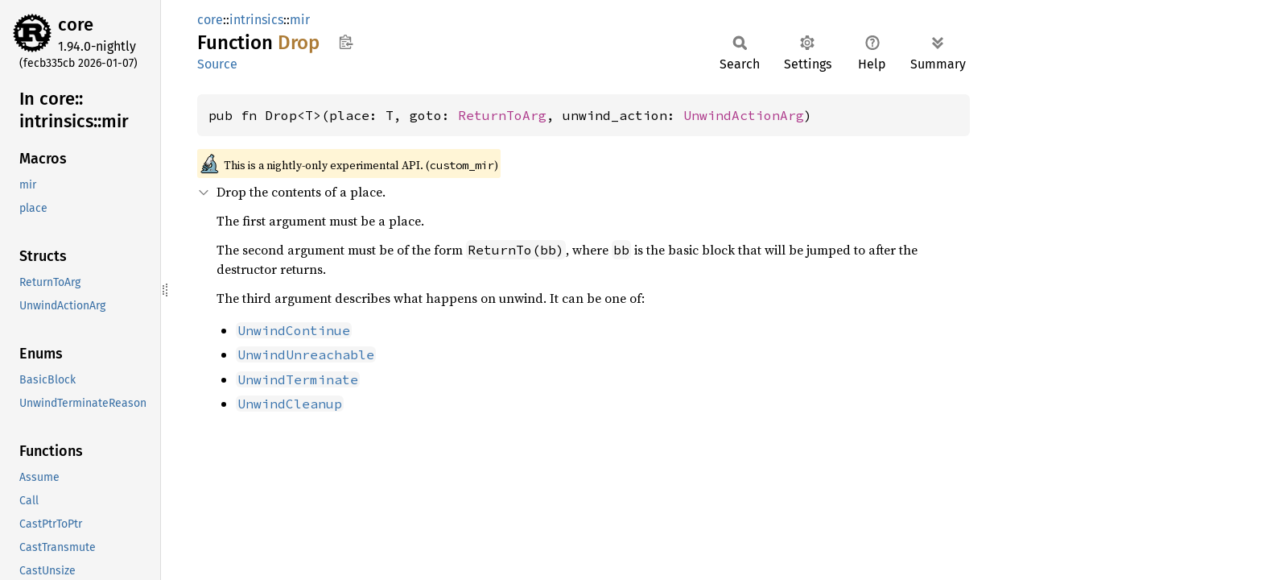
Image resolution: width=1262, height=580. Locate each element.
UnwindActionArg (743, 115)
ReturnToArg (502, 115)
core (75, 24)
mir (300, 19)
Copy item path (345, 42)
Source (217, 64)
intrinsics (256, 19)
